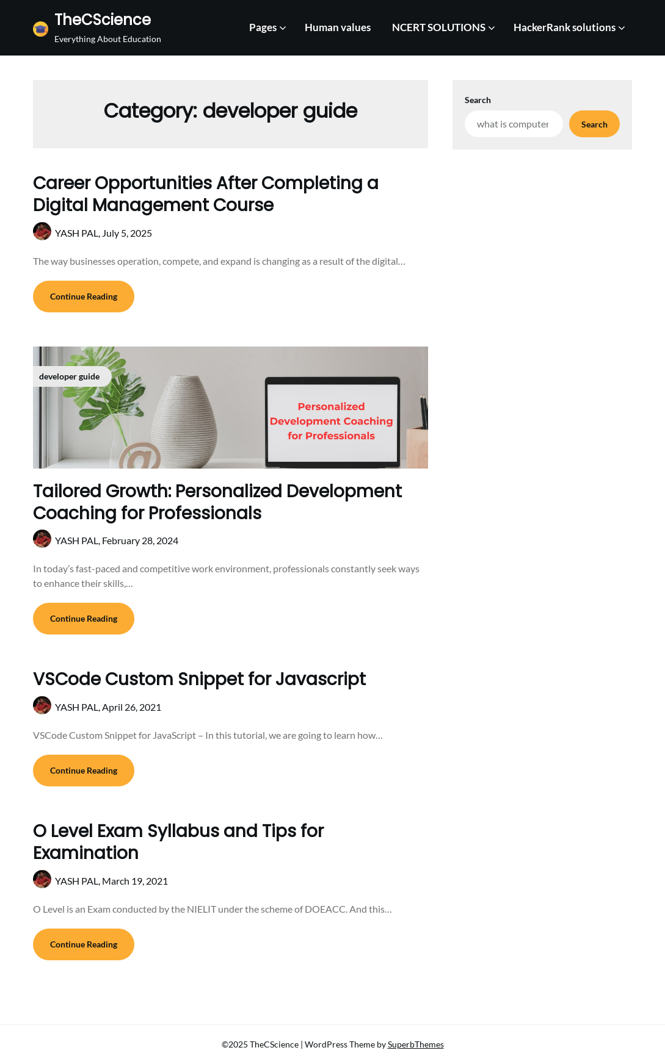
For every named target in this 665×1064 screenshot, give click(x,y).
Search (478, 100)
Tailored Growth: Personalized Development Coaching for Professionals (217, 502)
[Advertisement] (542, 232)
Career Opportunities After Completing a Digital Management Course (206, 194)
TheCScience (102, 19)
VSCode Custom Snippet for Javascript (199, 679)
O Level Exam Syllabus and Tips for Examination (178, 842)
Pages (263, 27)
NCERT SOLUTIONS (438, 27)
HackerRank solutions (565, 27)
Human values (338, 27)
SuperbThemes (416, 1044)
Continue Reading (83, 296)
